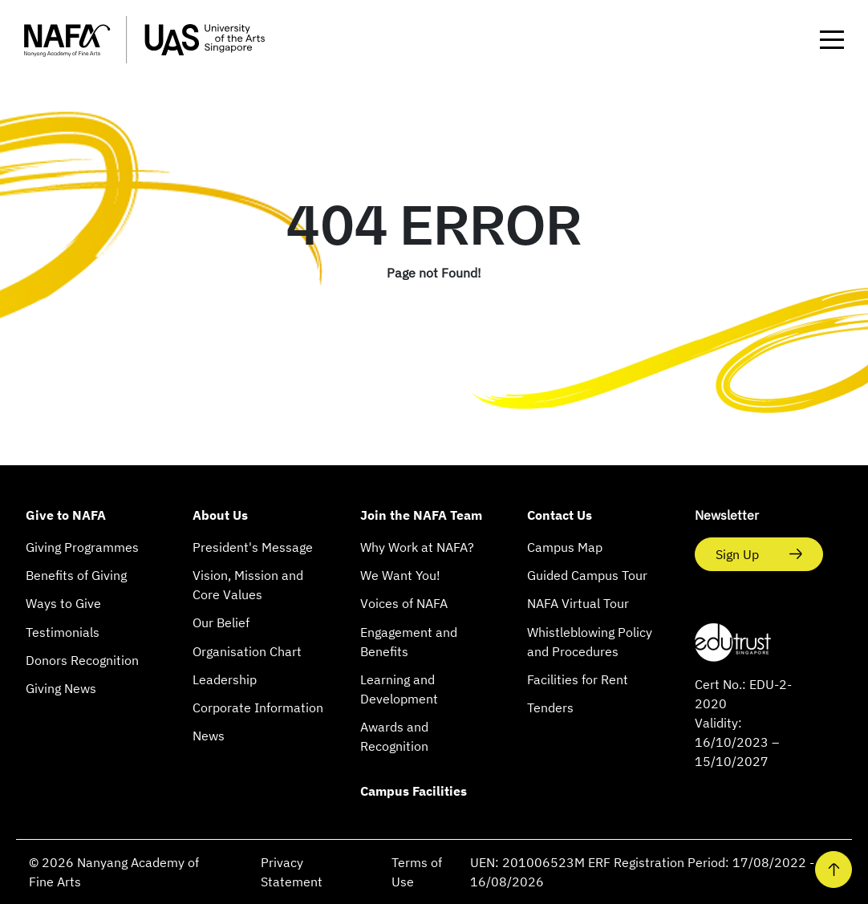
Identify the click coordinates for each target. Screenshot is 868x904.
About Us (220, 515)
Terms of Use (416, 872)
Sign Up (739, 554)
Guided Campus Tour (587, 575)
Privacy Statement (291, 872)
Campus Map (564, 547)
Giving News (61, 688)
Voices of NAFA (404, 603)
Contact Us (559, 515)
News (209, 736)
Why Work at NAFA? (417, 547)
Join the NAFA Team (421, 515)
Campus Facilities (413, 791)
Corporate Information (258, 707)
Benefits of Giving (76, 575)
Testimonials (62, 632)
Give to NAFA (66, 515)
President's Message (253, 547)
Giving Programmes (82, 547)
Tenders (550, 707)
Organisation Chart (247, 651)
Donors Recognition (82, 660)
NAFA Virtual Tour (578, 603)
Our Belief (221, 622)
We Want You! (400, 575)
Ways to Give (63, 603)
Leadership (225, 679)
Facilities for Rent (577, 679)
